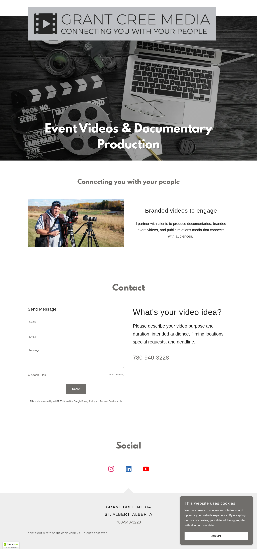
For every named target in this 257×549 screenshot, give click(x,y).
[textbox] (76, 321)
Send (76, 388)
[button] (225, 8)
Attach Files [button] (38, 375)
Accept (216, 536)
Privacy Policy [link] (88, 401)
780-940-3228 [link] (151, 357)
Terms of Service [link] (108, 401)
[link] (122, 7)
